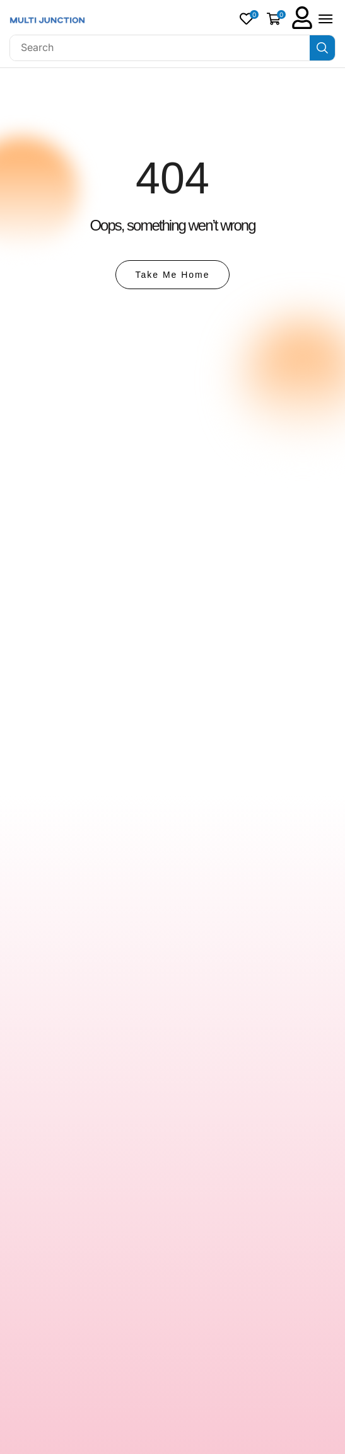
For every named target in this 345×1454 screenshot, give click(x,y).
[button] (249, 19)
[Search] (322, 47)
